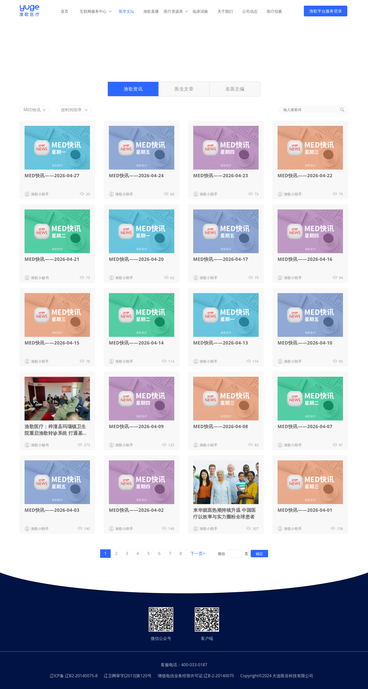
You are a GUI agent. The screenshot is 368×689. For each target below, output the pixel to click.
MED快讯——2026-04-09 (136, 426)
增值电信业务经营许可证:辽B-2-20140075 (196, 676)
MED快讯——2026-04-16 (305, 259)
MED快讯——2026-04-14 (136, 343)
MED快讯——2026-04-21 (52, 259)
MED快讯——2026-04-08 (220, 426)
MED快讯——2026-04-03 (52, 510)
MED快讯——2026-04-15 (52, 343)
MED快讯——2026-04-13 (220, 343)
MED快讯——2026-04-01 (305, 510)
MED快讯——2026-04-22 (305, 175)
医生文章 (184, 89)
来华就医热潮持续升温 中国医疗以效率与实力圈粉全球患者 (224, 513)
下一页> (197, 553)
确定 (259, 553)
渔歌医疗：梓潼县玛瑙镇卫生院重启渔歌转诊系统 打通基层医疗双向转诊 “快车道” (56, 430)
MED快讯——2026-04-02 (136, 510)
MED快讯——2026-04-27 (52, 175)
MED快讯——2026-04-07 (305, 426)
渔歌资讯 (133, 89)
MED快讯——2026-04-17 (220, 259)
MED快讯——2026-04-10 (305, 343)
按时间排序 (74, 110)
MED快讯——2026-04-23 (220, 175)
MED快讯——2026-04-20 (136, 259)
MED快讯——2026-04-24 (136, 175)
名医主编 (234, 89)
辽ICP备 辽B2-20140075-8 (74, 676)
